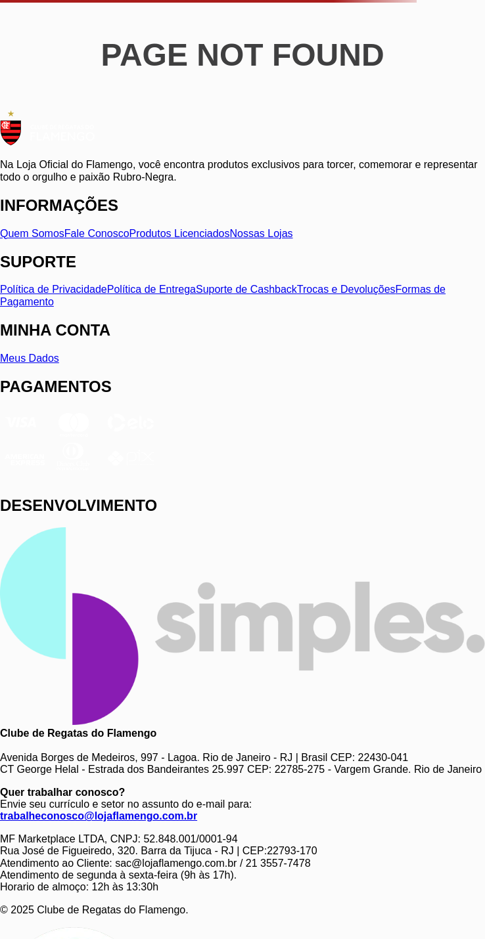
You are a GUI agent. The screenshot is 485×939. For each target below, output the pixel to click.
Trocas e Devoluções (346, 289)
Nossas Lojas (261, 233)
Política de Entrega (151, 289)
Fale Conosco (96, 233)
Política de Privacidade (53, 289)
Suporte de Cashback (246, 289)
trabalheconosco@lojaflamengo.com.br (98, 815)
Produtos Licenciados (179, 233)
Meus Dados (29, 358)
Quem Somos (32, 233)
